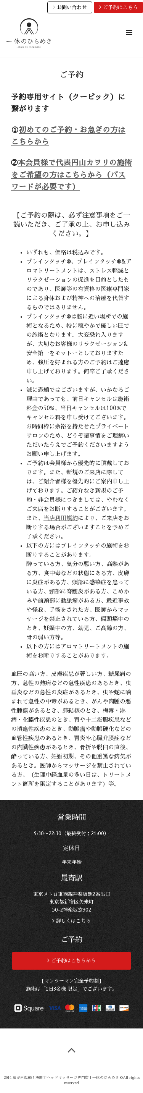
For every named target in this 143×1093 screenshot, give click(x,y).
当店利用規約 (60, 518)
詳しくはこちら (73, 920)
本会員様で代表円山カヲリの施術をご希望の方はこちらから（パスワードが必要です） (71, 174)
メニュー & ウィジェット (129, 41)
